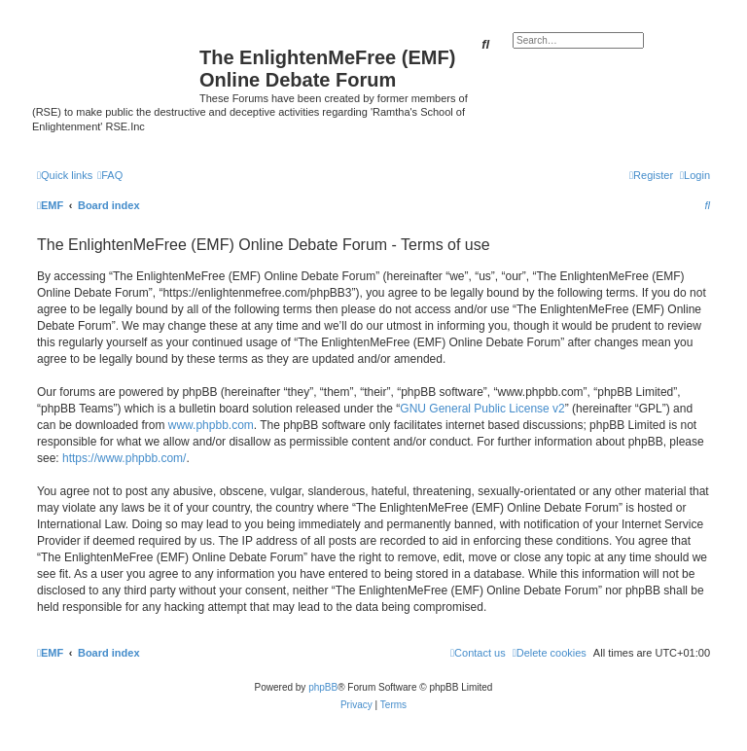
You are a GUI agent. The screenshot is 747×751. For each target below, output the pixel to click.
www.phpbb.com (211, 425)
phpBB (323, 687)
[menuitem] (110, 175)
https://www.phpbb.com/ (124, 458)
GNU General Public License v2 (482, 408)
